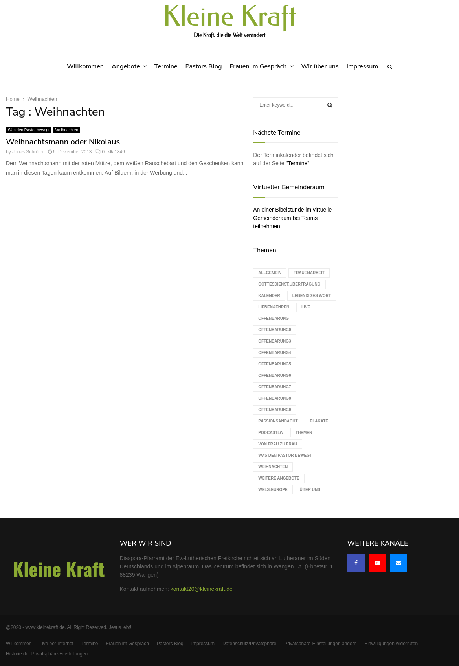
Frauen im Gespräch (258, 66)
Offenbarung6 (274, 375)
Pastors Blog (203, 66)
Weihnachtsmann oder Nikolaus (63, 142)
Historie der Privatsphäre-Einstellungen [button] (47, 654)
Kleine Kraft (229, 16)
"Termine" (298, 163)
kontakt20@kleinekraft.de (202, 589)
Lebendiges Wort (311, 295)
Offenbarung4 (274, 353)
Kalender (269, 295)
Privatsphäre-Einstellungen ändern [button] (320, 643)
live (305, 307)
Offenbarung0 (274, 330)
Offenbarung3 (274, 341)
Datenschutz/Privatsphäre (249, 643)
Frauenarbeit (309, 273)
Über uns (310, 489)
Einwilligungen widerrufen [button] (391, 643)
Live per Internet (56, 643)
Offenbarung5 (274, 364)
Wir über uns (320, 66)
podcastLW (270, 432)
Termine (166, 66)
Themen (304, 432)
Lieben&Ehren (273, 307)
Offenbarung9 (274, 410)
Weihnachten (66, 130)
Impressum (362, 66)
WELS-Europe (272, 489)
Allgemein (269, 273)
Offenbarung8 (274, 398)
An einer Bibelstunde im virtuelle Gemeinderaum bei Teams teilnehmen (292, 218)
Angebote (126, 66)
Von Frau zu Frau (277, 444)
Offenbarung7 (274, 387)
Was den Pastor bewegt (29, 130)
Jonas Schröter (28, 152)
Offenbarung (273, 318)
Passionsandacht (277, 421)
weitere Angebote (278, 478)
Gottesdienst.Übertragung (289, 284)
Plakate (319, 421)
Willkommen (85, 66)
